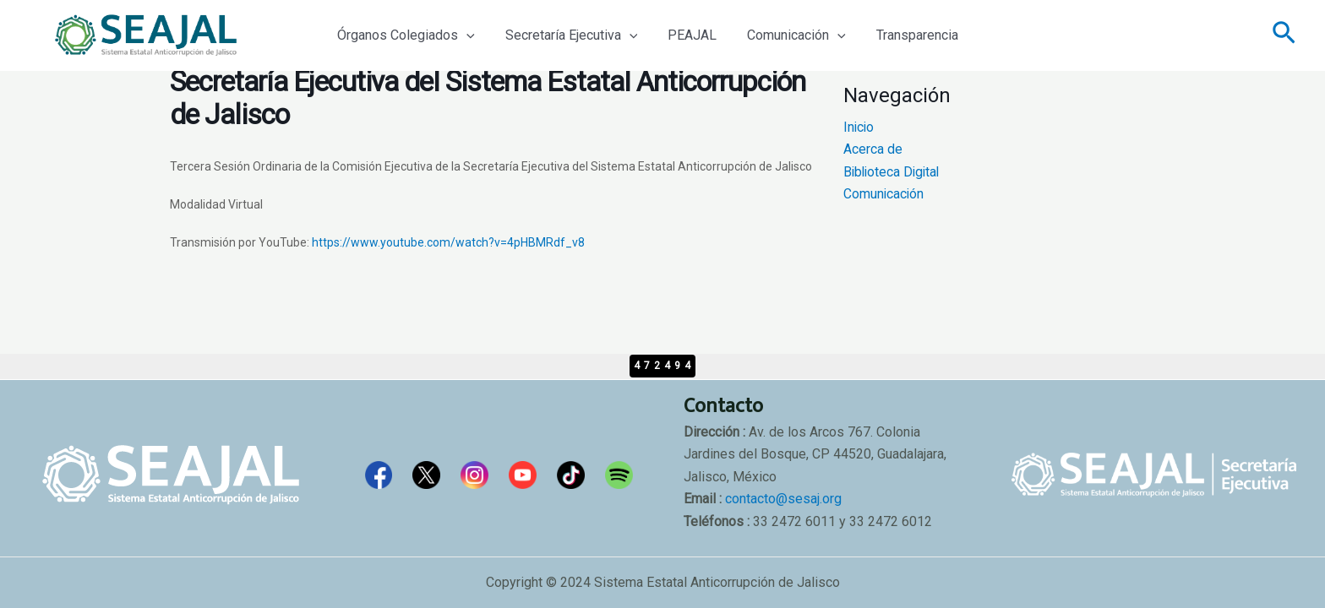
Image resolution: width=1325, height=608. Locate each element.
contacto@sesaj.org (783, 499)
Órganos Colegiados (404, 35)
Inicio (859, 127)
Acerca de (872, 149)
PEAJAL (683, 35)
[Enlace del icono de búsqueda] (1284, 35)
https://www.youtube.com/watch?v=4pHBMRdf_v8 (448, 242)
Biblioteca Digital (893, 172)
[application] (464, 35)
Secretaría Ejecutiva (566, 35)
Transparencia (902, 35)
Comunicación (784, 35)
